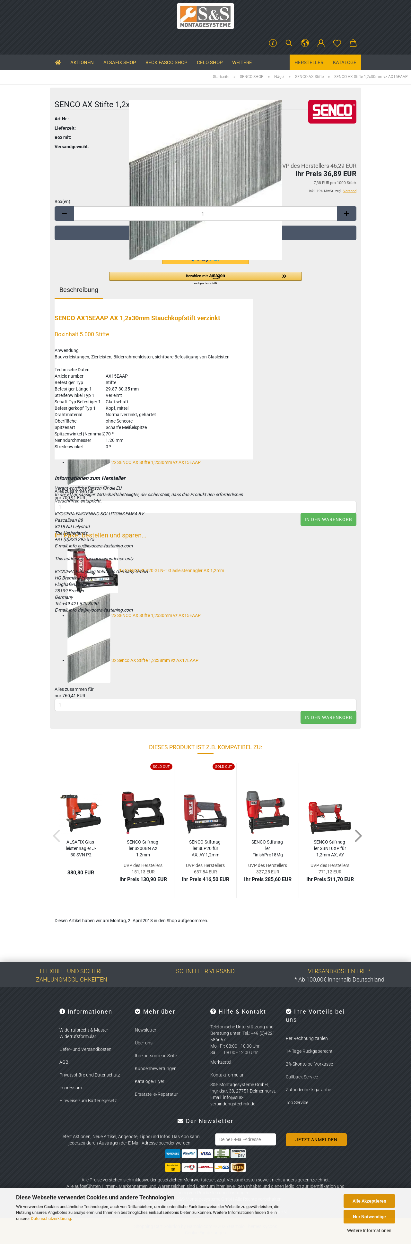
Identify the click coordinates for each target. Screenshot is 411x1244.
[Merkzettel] (337, 43)
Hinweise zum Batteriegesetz (88, 1100)
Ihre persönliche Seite (156, 1055)
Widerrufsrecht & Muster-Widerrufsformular (84, 1033)
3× (132, 660)
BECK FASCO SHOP (166, 62)
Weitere (242, 62)
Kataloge (344, 62)
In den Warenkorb (328, 519)
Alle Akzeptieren (369, 1201)
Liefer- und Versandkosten (85, 1049)
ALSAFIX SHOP (119, 62)
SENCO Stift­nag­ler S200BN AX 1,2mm (143, 848)
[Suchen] (289, 43)
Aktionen (82, 62)
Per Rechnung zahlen (307, 1038)
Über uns (144, 1042)
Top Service (297, 1102)
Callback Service (302, 1076)
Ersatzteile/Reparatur (156, 1094)
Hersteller (308, 62)
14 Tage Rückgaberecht (309, 1051)
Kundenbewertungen (156, 1068)
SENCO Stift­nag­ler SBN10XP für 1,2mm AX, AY (330, 848)
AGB (63, 1062)
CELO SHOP (210, 62)
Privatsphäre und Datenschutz (89, 1074)
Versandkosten (242, 1179)
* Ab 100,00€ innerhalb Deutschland (339, 979)
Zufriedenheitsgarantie (308, 1089)
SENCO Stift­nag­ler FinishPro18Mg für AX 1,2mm (267, 848)
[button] (305, 43)
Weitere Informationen (369, 1230)
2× (134, 462)
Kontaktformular (227, 1074)
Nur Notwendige (369, 1216)
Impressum (70, 1087)
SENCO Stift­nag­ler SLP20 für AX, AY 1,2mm (205, 848)
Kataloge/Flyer (149, 1081)
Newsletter (145, 1030)
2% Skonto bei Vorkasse (309, 1064)
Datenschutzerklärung (51, 1218)
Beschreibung (78, 290)
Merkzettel (220, 1062)
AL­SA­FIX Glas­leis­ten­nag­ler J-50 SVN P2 (81, 848)
